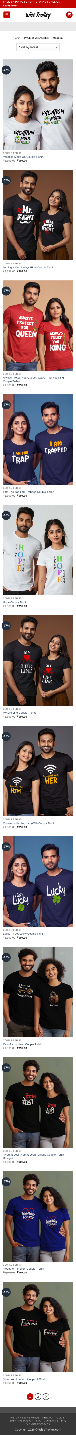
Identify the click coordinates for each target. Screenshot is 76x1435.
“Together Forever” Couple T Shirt (23, 1268)
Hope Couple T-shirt (15, 602)
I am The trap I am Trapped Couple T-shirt (28, 491)
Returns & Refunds (25, 1417)
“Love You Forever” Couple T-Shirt (24, 1379)
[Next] (46, 1396)
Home (16, 37)
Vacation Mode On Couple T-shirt (23, 156)
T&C (38, 1420)
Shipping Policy (21, 1420)
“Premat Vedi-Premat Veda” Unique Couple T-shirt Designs (33, 1156)
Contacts (51, 1420)
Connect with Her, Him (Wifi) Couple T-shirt (29, 823)
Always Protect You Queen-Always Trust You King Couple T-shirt (33, 379)
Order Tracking (38, 1423)
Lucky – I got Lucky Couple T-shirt (24, 933)
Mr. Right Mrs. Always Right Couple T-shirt (29, 267)
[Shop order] (37, 47)
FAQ (63, 1420)
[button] (6, 14)
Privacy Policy (53, 1417)
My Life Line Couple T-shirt (19, 712)
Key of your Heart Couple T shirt (22, 1044)
